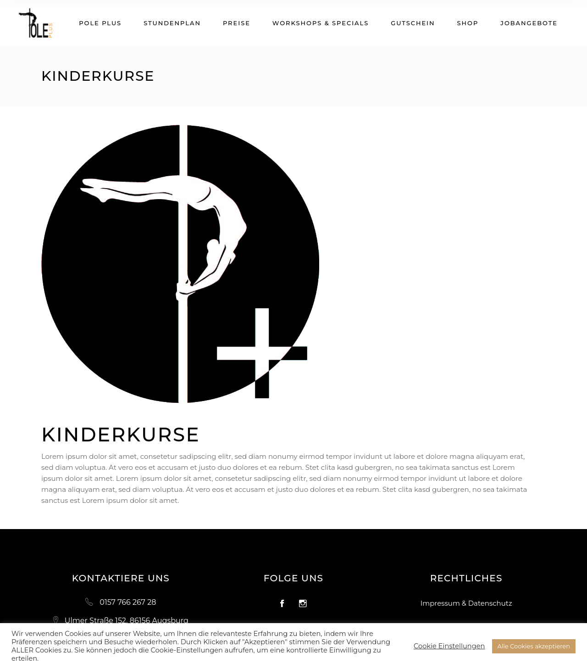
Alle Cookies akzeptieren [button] (534, 646)
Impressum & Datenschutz (466, 603)
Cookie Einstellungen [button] (449, 646)
